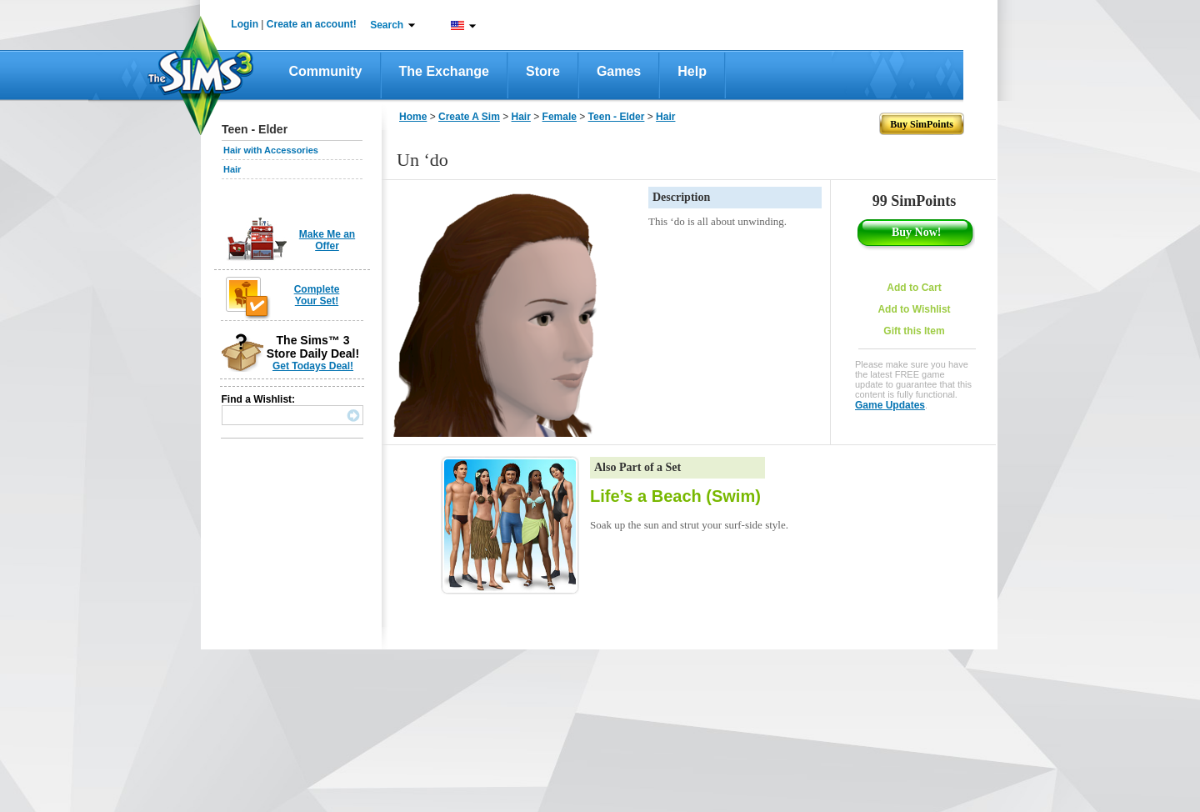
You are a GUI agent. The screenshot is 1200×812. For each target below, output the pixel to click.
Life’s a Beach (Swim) (675, 496)
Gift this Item (913, 331)
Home (413, 117)
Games (619, 71)
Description (681, 197)
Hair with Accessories (270, 150)
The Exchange (444, 71)
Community (325, 71)
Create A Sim (469, 117)
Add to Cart (914, 287)
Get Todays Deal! (312, 366)
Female (559, 117)
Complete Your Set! (317, 295)
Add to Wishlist (914, 309)
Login (244, 24)
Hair (232, 169)
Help (692, 71)
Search (386, 25)
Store (543, 71)
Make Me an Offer (327, 240)
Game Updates (890, 405)
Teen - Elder (616, 117)
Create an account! (312, 24)
